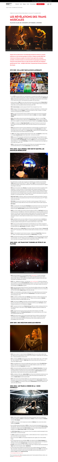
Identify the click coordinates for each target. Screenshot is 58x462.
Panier (48, 4)
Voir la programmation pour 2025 (17, 453)
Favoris (50, 4)
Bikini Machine (34, 275)
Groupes (38, 1)
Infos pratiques (33, 4)
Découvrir (17, 4)
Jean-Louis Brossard (34, 281)
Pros (33, 1)
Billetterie (40, 4)
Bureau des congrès (43, 1)
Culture (10, 7)
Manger (24, 4)
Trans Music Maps (17, 456)
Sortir (21, 4)
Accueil (7, 7)
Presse (35, 1)
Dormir (28, 4)
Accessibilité (49, 1)
